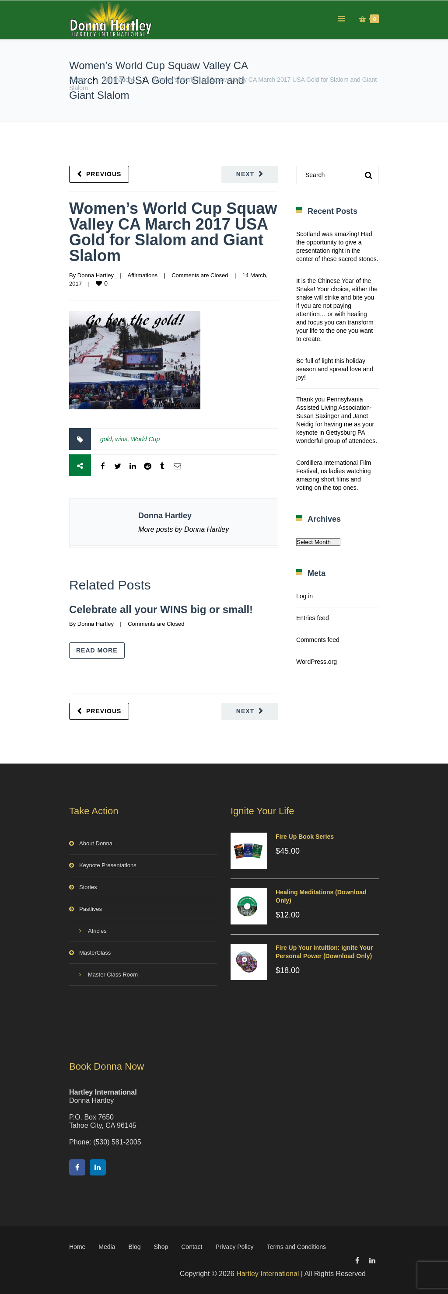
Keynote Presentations (107, 865)
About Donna (95, 843)
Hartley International (267, 1273)
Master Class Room (113, 974)
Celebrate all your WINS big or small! (161, 609)
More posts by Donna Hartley (183, 529)
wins (121, 439)
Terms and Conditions (296, 1246)
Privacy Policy (234, 1246)
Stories (88, 887)
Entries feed (312, 617)
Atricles (97, 931)
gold (106, 439)
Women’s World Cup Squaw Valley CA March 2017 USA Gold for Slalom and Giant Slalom (173, 232)
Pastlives (90, 909)
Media (106, 1246)
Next (245, 174)
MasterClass (95, 952)
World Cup (145, 439)
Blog (135, 1246)
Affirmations (119, 79)
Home (77, 79)
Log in (304, 596)
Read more (97, 650)
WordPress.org (316, 661)
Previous (103, 174)
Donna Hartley (95, 275)
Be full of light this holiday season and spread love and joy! (334, 369)
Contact (191, 1246)
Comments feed (318, 639)
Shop (161, 1246)
